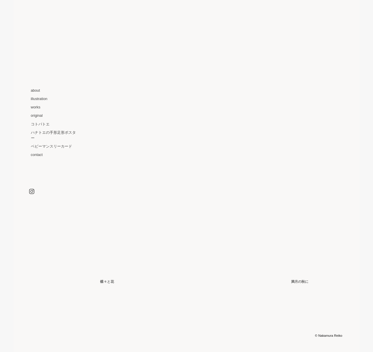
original (37, 115)
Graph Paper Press (300, 335)
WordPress (250, 335)
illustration (39, 99)
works (35, 107)
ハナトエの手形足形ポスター (53, 135)
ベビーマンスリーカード (51, 146)
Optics (276, 335)
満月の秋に (299, 282)
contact (37, 155)
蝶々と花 (107, 282)
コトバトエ (40, 124)
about (35, 90)
